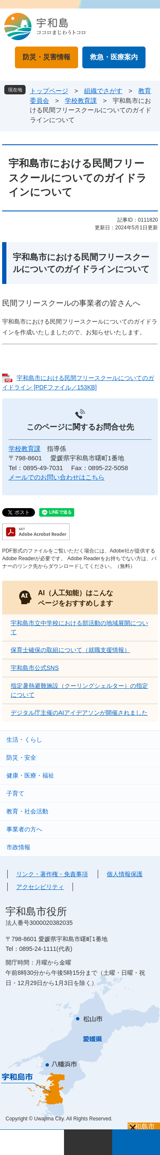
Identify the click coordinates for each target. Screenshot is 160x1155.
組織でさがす (103, 90)
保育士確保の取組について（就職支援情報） (70, 649)
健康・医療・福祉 (30, 775)
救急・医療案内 (114, 57)
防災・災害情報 (46, 57)
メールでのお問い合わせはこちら (57, 477)
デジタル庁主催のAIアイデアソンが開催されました (79, 712)
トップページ (49, 90)
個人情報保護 (125, 874)
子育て (15, 793)
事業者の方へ (24, 829)
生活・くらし (24, 739)
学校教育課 (81, 100)
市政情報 (18, 847)
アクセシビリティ (40, 886)
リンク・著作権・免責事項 (52, 874)
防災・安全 (21, 757)
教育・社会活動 (27, 811)
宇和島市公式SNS (35, 667)
